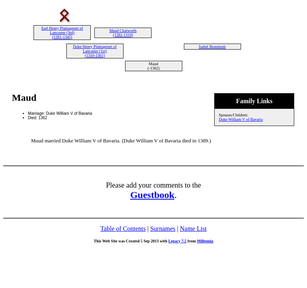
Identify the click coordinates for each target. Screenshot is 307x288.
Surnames (162, 228)
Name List (193, 228)
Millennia (205, 241)
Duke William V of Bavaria (241, 119)
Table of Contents (123, 228)
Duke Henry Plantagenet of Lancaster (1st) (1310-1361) (94, 51)
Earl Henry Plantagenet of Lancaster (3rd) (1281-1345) (62, 32)
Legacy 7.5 (177, 241)
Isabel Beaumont (212, 46)
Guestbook (152, 195)
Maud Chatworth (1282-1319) (122, 32)
